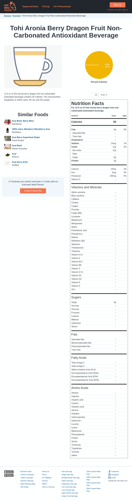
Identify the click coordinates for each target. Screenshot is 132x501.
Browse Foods (25, 471)
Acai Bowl (17, 145)
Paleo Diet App (67, 481)
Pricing (45, 6)
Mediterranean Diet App (71, 478)
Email (112, 477)
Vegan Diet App (67, 475)
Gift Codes (24, 487)
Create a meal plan (33, 191)
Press (44, 475)
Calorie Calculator (27, 475)
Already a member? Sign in (117, 10)
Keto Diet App (67, 471)
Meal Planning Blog (27, 484)
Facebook (113, 471)
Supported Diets (30, 6)
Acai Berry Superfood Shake (26, 137)
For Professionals (62, 6)
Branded (17, 16)
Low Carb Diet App (69, 487)
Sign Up (117, 5)
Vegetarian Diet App (69, 484)
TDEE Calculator (26, 478)
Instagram (113, 474)
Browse (7, 16)
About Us (45, 471)
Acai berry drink (20, 162)
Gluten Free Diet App (70, 496)
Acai (14, 154)
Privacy (45, 481)
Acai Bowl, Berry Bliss (23, 121)
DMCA (44, 484)
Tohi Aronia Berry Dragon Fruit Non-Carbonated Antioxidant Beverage (66, 31)
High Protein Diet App (70, 493)
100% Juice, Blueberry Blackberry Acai (31, 129)
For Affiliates (46, 478)
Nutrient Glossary (27, 481)
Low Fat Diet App (68, 490)
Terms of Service (48, 487)
